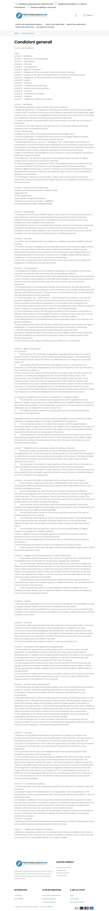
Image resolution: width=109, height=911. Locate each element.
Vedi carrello (74, 899)
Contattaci (18, 895)
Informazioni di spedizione (51, 895)
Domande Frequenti (49, 899)
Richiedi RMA (18, 899)
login (72, 895)
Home (16, 33)
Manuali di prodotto (77, 902)
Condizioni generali (49, 902)
